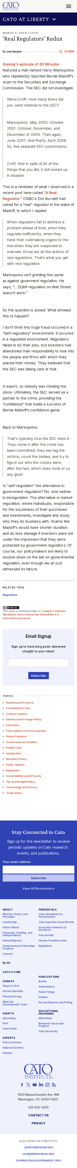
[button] (38, 19)
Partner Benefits (13, 991)
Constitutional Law (18, 708)
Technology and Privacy (21, 787)
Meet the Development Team (15, 1003)
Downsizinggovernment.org (38, 1160)
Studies (43, 997)
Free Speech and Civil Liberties (26, 730)
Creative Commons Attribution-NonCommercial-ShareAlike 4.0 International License (34, 615)
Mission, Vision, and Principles (15, 915)
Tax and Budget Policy (20, 781)
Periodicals (48, 910)
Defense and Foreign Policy (24, 719)
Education (12, 725)
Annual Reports (12, 940)
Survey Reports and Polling (55, 1002)
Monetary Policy (16, 759)
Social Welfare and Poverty (23, 776)
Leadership (10, 922)
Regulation (13, 770)
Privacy (38, 1123)
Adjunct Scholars (13, 1048)
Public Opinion (15, 764)
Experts (9, 1038)
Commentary (47, 986)
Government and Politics (22, 742)
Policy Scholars (12, 1042)
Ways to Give (11, 986)
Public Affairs (11, 927)
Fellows (7, 1053)
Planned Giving (12, 996)
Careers (8, 954)
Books (43, 981)
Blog (6, 963)
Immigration (13, 753)
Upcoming (9, 1018)
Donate (8, 981)
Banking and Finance (19, 702)
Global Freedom (16, 736)
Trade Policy (14, 793)
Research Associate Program (51, 1025)
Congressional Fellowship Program (19, 947)
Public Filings (47, 992)
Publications (49, 977)
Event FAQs (10, 1029)
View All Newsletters (38, 888)
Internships (46, 1018)
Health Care (14, 747)
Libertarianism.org (38, 1147)
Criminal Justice (16, 713)
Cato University (48, 1031)
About (8, 910)
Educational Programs (49, 1012)
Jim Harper (14, 51)
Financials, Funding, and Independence (17, 934)
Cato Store (12, 972)
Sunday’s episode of (31, 64)
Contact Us (38, 1115)
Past (5, 1023)
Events (8, 1013)
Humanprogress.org (38, 1154)
